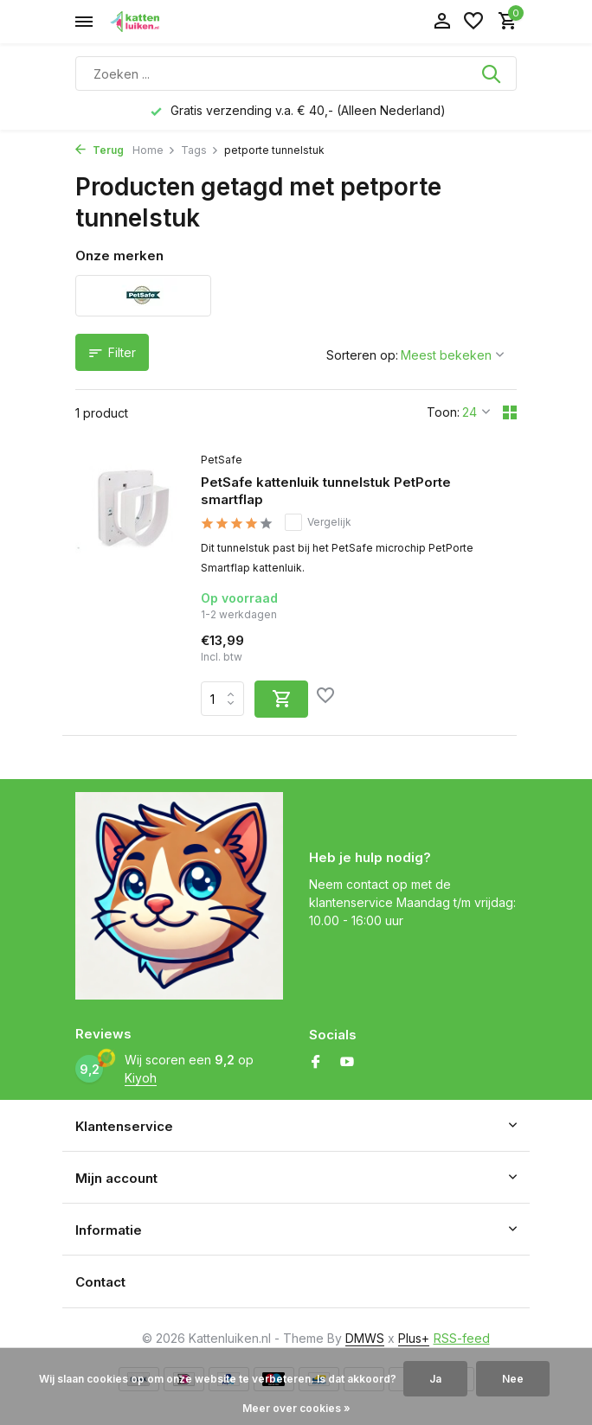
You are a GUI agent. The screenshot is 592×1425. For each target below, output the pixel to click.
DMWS (364, 1338)
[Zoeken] (296, 73)
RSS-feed (462, 1338)
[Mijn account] (442, 21)
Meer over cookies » (296, 1408)
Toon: (443, 412)
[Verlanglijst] (473, 21)
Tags (200, 150)
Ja (435, 1378)
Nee (513, 1378)
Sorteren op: (362, 355)
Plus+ (413, 1338)
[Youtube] (347, 1062)
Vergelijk (318, 522)
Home (154, 150)
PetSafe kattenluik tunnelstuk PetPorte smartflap (326, 491)
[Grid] (510, 412)
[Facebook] (316, 1062)
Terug (99, 150)
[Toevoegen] (281, 699)
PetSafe (221, 459)
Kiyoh (141, 1077)
